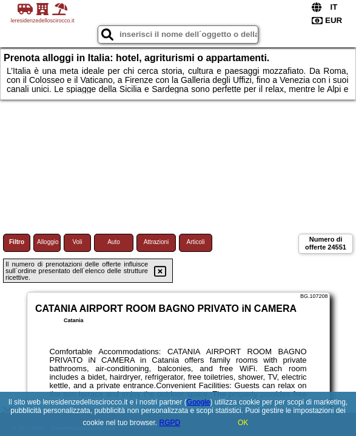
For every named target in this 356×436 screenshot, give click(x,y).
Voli (77, 242)
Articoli (195, 242)
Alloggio (48, 242)
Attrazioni (156, 242)
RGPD (170, 422)
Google (198, 402)
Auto (113, 242)
